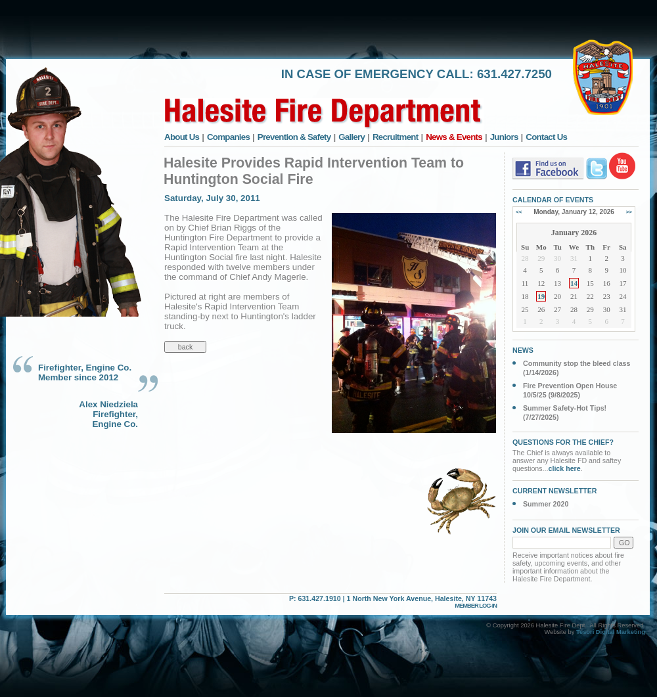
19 (541, 296)
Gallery (351, 137)
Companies (228, 137)
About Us (181, 137)
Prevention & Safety (294, 137)
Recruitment (396, 137)
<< (519, 212)
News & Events (454, 137)
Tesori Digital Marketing (610, 632)
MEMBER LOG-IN (476, 605)
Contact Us (546, 137)
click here (565, 468)
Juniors (504, 137)
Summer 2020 (545, 504)
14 (574, 283)
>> (629, 212)
